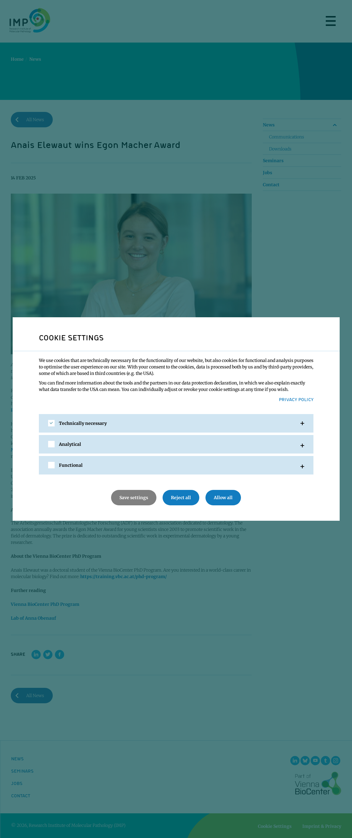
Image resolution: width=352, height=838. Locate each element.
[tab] (176, 423)
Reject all (181, 497)
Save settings (133, 497)
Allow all (223, 497)
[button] (176, 423)
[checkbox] (51, 423)
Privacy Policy (296, 399)
